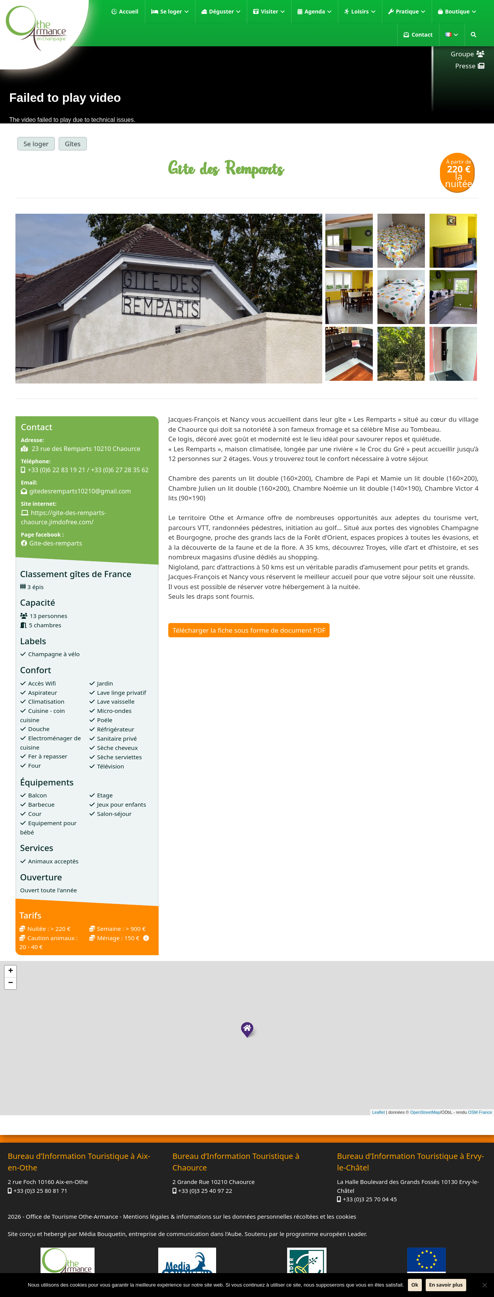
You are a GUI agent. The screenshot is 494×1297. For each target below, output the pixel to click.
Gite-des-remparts (55, 543)
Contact (422, 34)
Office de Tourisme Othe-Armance (72, 1216)
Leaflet (378, 1112)
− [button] (10, 983)
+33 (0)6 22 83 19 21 (56, 470)
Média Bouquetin (102, 1234)
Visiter (273, 11)
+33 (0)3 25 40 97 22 (205, 1190)
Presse (465, 65)
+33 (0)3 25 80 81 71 (41, 1190)
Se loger (175, 11)
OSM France (480, 1112)
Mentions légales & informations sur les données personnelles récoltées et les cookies (239, 1216)
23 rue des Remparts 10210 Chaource (85, 448)
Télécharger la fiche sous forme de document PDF (249, 630)
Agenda (318, 11)
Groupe (462, 53)
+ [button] (10, 971)
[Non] (484, 1285)
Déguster (224, 11)
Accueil (129, 11)
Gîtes (73, 143)
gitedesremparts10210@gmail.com (80, 491)
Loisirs (363, 11)
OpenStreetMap (425, 1112)
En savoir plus (446, 1284)
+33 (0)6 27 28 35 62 (120, 470)
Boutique (460, 11)
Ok (414, 1284)
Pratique (411, 11)
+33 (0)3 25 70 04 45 (370, 1199)
